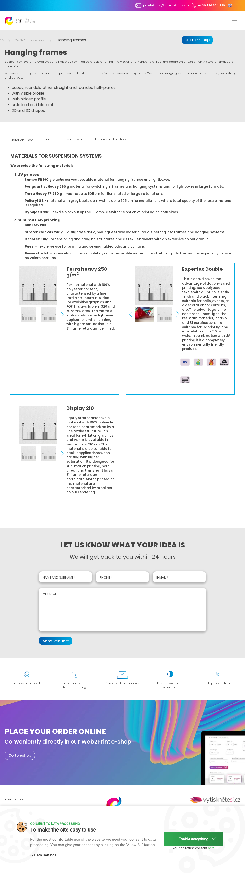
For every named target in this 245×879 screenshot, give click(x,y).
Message (49, 593)
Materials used (21, 140)
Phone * (106, 577)
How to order (15, 799)
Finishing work (73, 139)
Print (48, 139)
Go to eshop (19, 755)
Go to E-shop (197, 39)
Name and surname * (59, 577)
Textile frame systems (30, 40)
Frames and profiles (110, 139)
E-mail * (162, 577)
